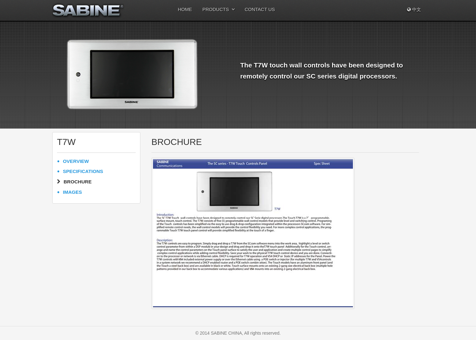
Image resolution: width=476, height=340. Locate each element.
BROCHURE (78, 181)
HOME (185, 9)
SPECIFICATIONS (83, 171)
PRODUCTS (215, 9)
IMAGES (72, 192)
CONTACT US (260, 9)
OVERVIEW (76, 161)
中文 (414, 9)
